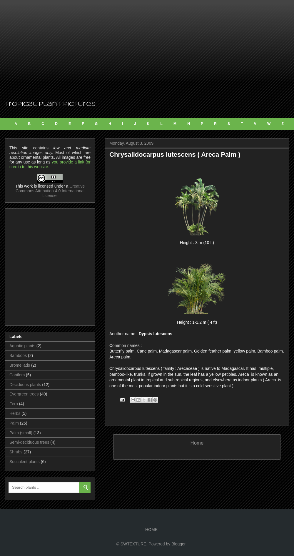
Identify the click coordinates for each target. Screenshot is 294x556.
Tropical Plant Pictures (50, 104)
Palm (14, 423)
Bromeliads (19, 365)
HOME (151, 529)
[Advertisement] (147, 50)
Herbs (14, 413)
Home (197, 443)
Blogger (178, 544)
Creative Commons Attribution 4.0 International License (50, 191)
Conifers (17, 375)
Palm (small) (20, 432)
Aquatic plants (22, 345)
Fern (13, 403)
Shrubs (15, 452)
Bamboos (18, 355)
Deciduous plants (25, 384)
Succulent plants (24, 461)
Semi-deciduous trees (29, 442)
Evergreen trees (24, 394)
